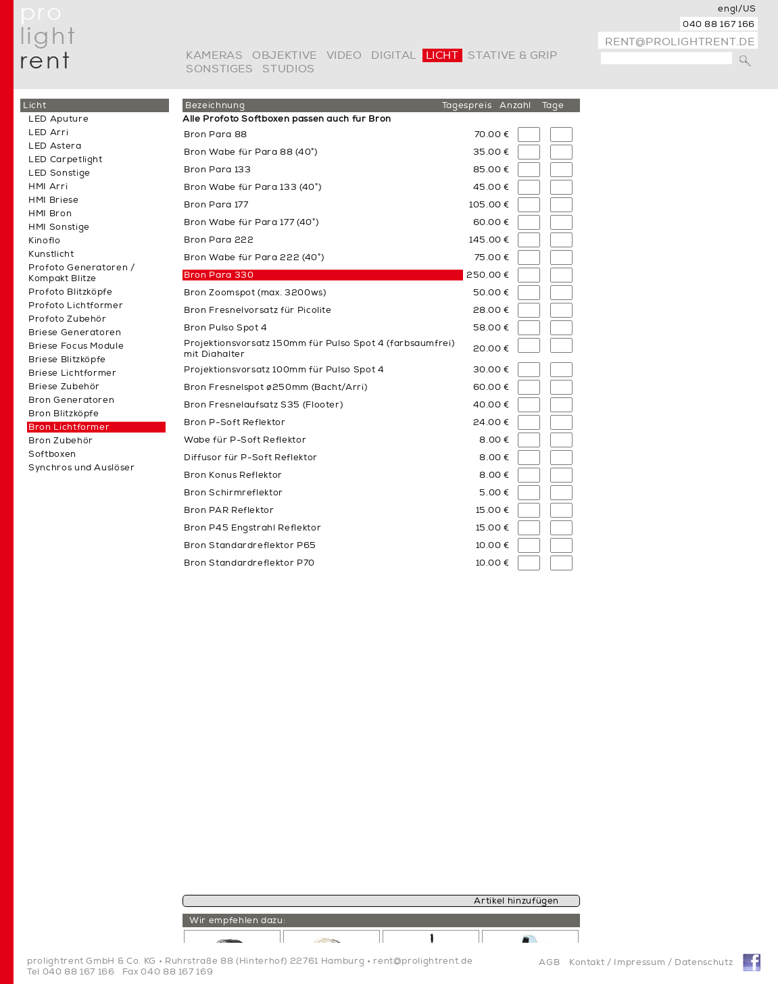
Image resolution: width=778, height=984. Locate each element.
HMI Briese (53, 200)
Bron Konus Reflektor (233, 475)
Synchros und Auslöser (81, 467)
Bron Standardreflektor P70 (249, 563)
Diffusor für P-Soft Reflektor (251, 457)
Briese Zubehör (64, 386)
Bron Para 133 (217, 169)
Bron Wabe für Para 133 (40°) (252, 187)
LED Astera (55, 146)
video (344, 55)
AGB (549, 962)
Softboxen (52, 454)
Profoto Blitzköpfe (70, 292)
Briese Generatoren (75, 332)
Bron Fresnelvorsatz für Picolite (258, 310)
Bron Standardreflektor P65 (250, 545)
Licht (442, 55)
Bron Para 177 (216, 204)
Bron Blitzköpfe (63, 413)
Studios (288, 69)
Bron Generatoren (71, 400)
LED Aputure (58, 119)
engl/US (737, 8)
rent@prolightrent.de (680, 42)
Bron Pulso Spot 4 (226, 327)
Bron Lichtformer (69, 427)
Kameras (214, 55)
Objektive (284, 55)
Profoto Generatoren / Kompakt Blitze (81, 273)
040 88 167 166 (719, 24)
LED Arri (48, 132)
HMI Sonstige (59, 227)
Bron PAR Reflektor (229, 510)
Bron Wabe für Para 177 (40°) (251, 222)
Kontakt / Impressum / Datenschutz (651, 962)
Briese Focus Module (76, 346)
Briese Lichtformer (72, 373)
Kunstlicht (51, 254)
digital (393, 55)
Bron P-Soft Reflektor (235, 422)
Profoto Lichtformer (75, 305)
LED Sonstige (59, 173)
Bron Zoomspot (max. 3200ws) (255, 292)
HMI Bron (50, 213)
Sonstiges (219, 69)
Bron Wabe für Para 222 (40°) (254, 257)
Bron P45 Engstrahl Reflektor (252, 527)
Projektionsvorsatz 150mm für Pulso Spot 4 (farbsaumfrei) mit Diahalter (319, 349)
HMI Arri (48, 186)
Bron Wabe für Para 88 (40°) (251, 152)
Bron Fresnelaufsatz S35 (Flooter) (263, 404)
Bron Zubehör (60, 440)
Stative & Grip (512, 55)
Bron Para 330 (218, 275)
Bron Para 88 (215, 134)
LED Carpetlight (65, 159)
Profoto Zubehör (67, 319)
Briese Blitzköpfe (67, 359)
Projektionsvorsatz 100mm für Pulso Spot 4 (284, 369)
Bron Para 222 (218, 240)
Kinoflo (44, 240)
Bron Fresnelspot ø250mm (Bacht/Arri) (275, 387)
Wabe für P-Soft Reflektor (245, 440)
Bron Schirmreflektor (233, 492)
